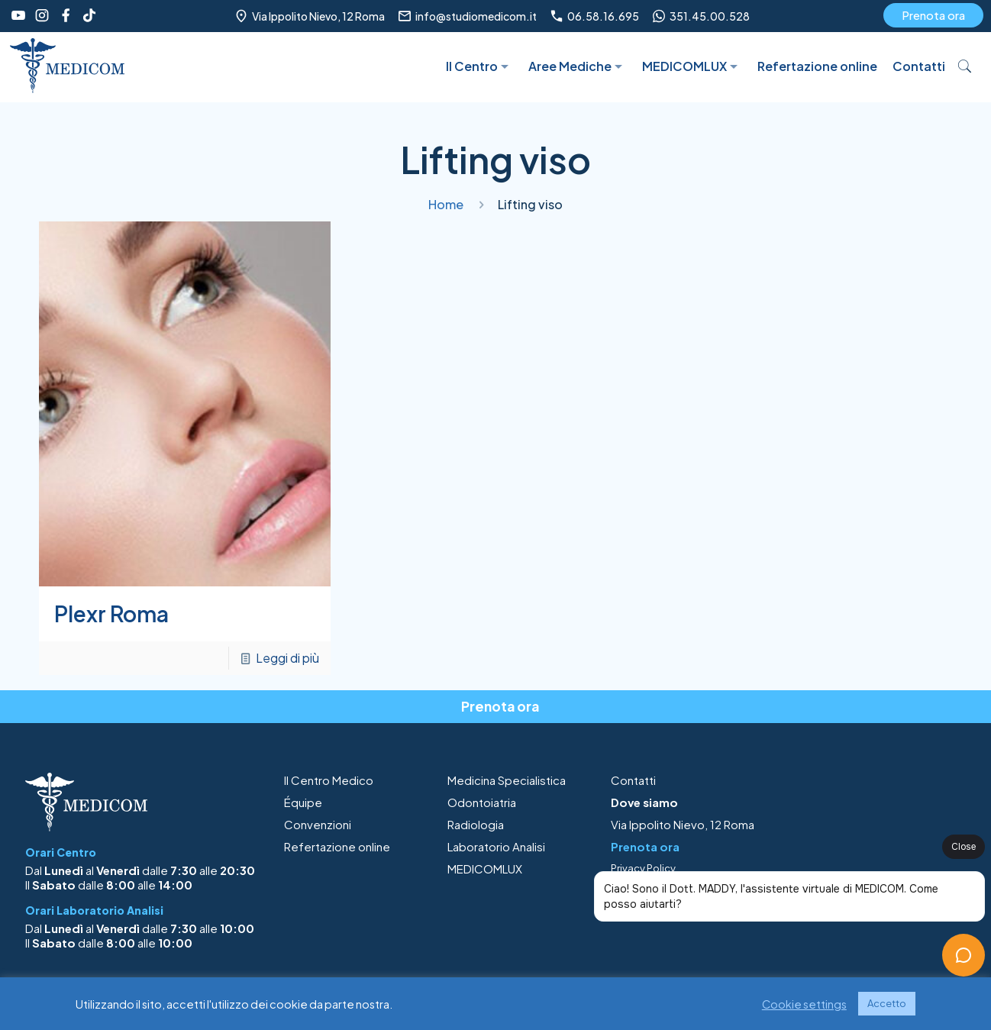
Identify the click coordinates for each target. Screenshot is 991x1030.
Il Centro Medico (328, 780)
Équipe (303, 802)
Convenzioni (317, 824)
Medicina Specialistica (506, 780)
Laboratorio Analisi (496, 846)
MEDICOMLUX (484, 868)
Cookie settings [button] (804, 1004)
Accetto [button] (886, 1003)
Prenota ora (933, 15)
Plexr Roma (111, 613)
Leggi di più (287, 658)
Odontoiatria (481, 802)
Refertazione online (337, 846)
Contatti (633, 780)
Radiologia (475, 824)
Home (445, 204)
